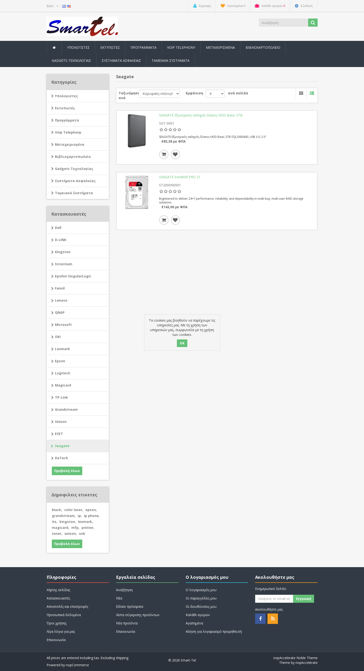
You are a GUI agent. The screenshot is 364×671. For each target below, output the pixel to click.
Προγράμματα (67, 120)
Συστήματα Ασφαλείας (121, 60)
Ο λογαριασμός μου (201, 590)
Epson (60, 361)
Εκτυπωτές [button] (110, 47)
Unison (61, 421)
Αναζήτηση (124, 590)
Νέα (119, 598)
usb (82, 533)
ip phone (92, 515)
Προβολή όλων (67, 470)
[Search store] (284, 23)
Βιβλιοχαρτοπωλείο (263, 47)
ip (80, 515)
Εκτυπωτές (65, 108)
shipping (122, 658)
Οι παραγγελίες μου (201, 598)
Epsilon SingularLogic (73, 276)
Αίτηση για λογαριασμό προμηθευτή (214, 631)
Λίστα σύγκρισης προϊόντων (138, 615)
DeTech (61, 458)
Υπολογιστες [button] (78, 47)
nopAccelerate (307, 662)
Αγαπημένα (194, 623)
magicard (60, 527)
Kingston (62, 252)
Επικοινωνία (56, 639)
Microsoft (63, 324)
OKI (58, 336)
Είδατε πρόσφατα (129, 606)
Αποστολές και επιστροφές (67, 606)
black (57, 509)
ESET (59, 433)
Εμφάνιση (194, 93)
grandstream (64, 515)
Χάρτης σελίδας (58, 590)
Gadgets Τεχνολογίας (74, 168)
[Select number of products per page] (215, 94)
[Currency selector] (52, 6)
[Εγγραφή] (274, 599)
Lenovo (61, 300)
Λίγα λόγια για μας (61, 631)
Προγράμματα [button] (143, 47)
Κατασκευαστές (58, 598)
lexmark (85, 521)
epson (91, 509)
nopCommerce (77, 665)
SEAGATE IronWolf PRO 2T (180, 177)
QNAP (60, 312)
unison (70, 533)
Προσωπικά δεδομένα (64, 615)
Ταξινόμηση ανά (129, 95)
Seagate (62, 446)
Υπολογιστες (66, 96)
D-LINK (60, 239)
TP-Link (61, 397)
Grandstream (66, 409)
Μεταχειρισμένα (220, 47)
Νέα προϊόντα (127, 623)
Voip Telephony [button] (181, 47)
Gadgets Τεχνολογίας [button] (71, 60)
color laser (73, 509)
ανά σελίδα (238, 93)
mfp (75, 527)
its (54, 521)
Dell (58, 227)
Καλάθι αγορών (198, 615)
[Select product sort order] (159, 94)
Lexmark (62, 349)
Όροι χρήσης (57, 623)
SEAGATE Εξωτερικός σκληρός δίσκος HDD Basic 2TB (201, 115)
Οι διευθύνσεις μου (201, 606)
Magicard (63, 385)
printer (88, 527)
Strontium (63, 264)
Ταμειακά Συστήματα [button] (170, 60)
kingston (67, 521)
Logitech (62, 373)
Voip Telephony (68, 132)
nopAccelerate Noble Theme (295, 658)
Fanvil (60, 288)
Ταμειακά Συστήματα (74, 193)
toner (57, 533)
